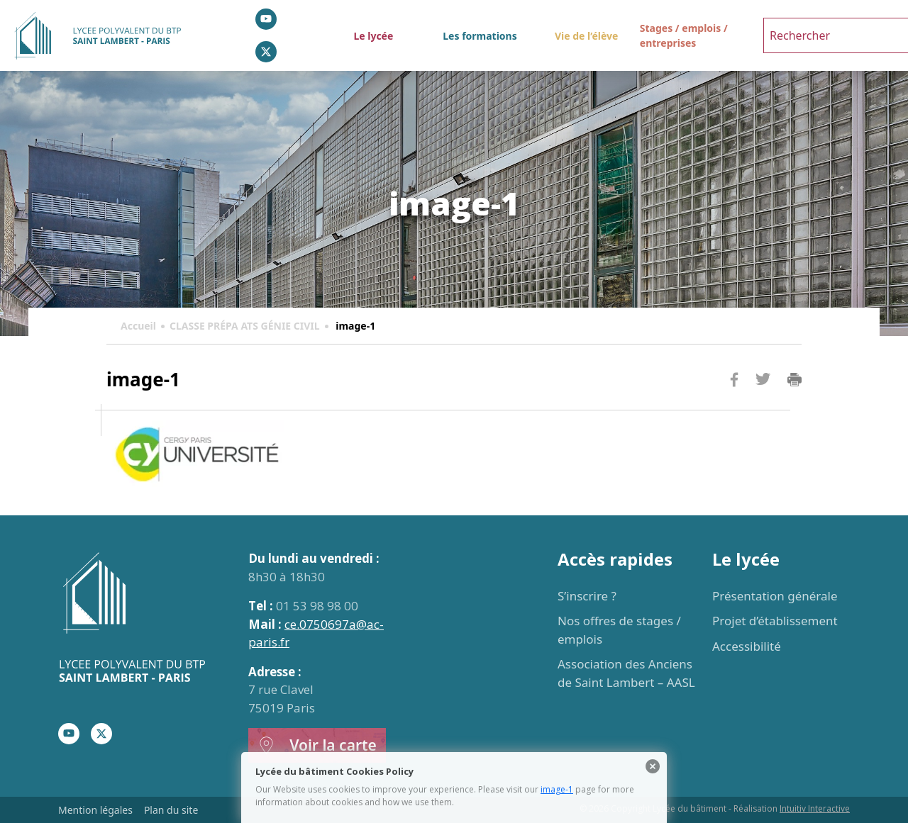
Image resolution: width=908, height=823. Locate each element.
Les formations (479, 36)
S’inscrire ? (587, 596)
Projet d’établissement (775, 620)
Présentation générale (775, 596)
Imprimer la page (794, 380)
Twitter (762, 402)
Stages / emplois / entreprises (684, 35)
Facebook (734, 406)
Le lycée (373, 36)
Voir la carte (317, 745)
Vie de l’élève (586, 36)
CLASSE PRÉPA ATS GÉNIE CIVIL (245, 325)
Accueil (138, 325)
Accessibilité (746, 646)
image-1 (557, 789)
